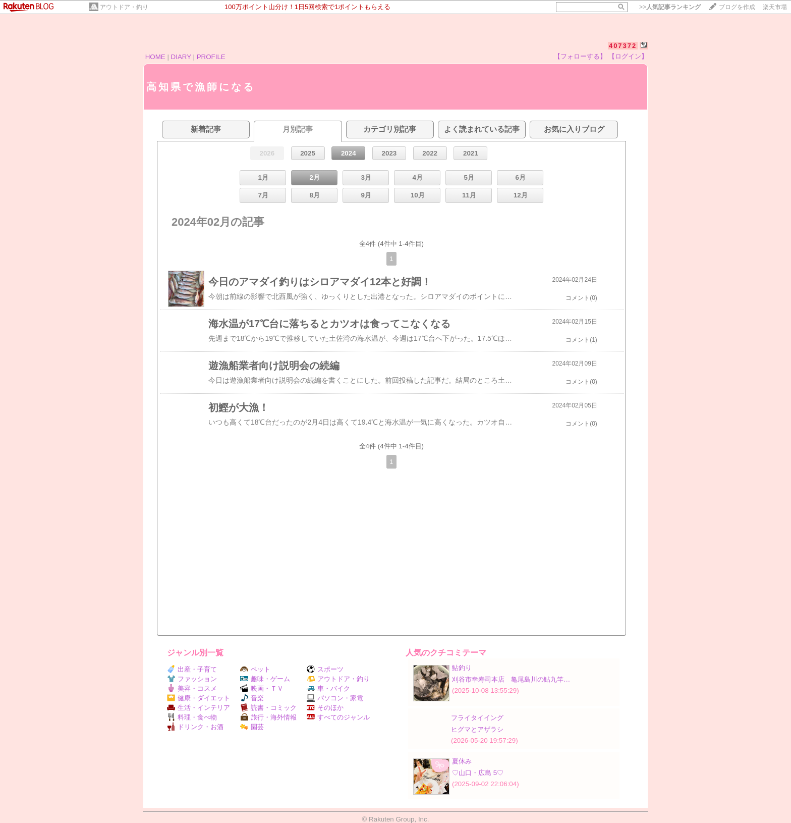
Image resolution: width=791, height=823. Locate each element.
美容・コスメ (192, 688)
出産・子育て (192, 669)
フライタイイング (477, 718)
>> (670, 7)
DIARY (181, 57)
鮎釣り (462, 668)
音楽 (252, 698)
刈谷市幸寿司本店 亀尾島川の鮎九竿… (511, 679)
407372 (623, 45)
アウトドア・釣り (124, 7)
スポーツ (325, 669)
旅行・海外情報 (268, 717)
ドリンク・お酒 (195, 727)
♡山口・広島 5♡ (477, 773)
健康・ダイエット (198, 698)
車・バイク (328, 688)
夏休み (462, 761)
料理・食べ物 (192, 717)
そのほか (325, 707)
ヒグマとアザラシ (477, 729)
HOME (155, 57)
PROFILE (211, 57)
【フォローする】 (580, 56)
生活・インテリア (198, 707)
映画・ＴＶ (262, 688)
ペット (255, 669)
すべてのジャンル (338, 717)
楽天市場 (775, 7)
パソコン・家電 (335, 698)
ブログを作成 (737, 7)
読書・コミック (268, 707)
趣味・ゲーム (265, 679)
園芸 (252, 727)
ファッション (192, 679)
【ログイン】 (628, 56)
